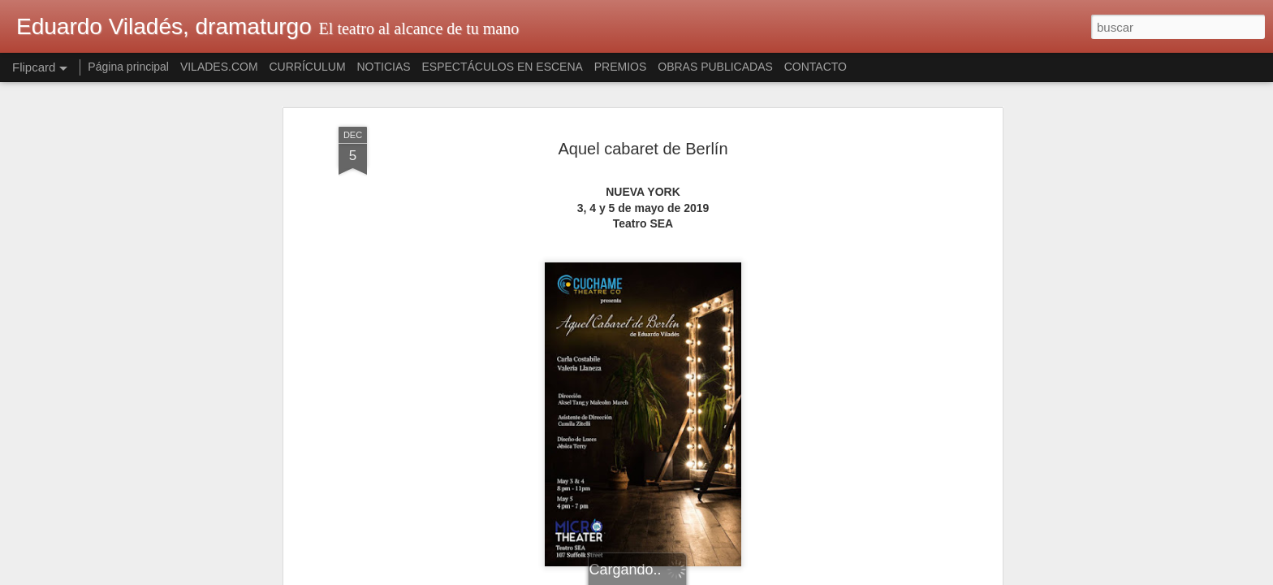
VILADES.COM (219, 66)
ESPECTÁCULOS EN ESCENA (502, 66)
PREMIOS (620, 66)
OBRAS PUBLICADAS (715, 66)
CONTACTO (815, 66)
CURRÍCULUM (307, 66)
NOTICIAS (383, 66)
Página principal (128, 66)
